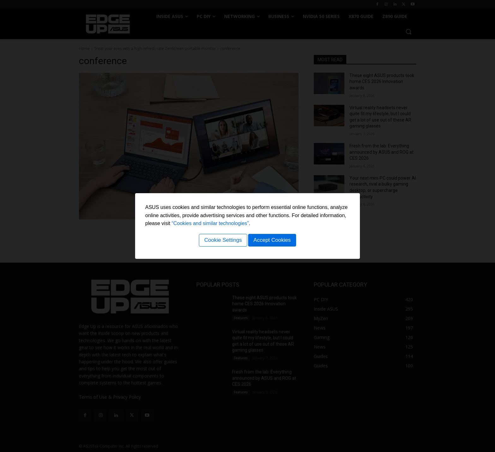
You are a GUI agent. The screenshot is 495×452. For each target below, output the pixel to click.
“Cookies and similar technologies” (210, 224)
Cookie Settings (222, 241)
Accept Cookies (273, 241)
